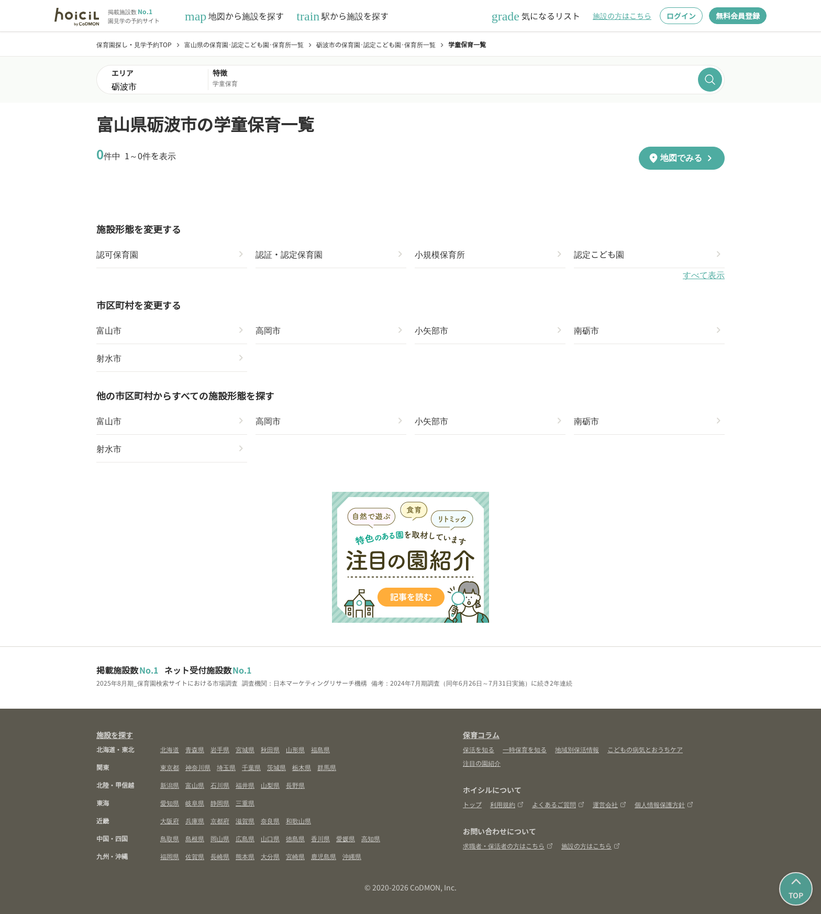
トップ (472, 804)
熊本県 (245, 856)
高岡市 (268, 330)
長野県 (295, 784)
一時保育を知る (525, 749)
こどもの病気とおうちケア (645, 749)
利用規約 (507, 804)
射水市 (108, 357)
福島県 (320, 749)
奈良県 (270, 820)
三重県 (245, 802)
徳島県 (295, 838)
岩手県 (219, 749)
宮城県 (245, 749)
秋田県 (270, 749)
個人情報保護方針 (664, 804)
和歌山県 (298, 820)
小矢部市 (431, 330)
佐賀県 (194, 856)
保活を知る (478, 749)
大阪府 (169, 820)
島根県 (194, 838)
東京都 (169, 767)
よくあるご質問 (558, 804)
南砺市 (586, 330)
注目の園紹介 (482, 762)
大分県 (270, 856)
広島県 (245, 838)
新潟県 (169, 784)
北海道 (169, 749)
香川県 (320, 838)
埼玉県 (226, 767)
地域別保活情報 (577, 749)
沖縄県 (351, 856)
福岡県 (169, 856)
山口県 (270, 838)
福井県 (245, 784)
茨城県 (276, 767)
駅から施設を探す (342, 16)
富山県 (194, 784)
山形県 (295, 749)
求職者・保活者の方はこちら (508, 845)
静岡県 (219, 802)
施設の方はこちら (622, 15)
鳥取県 (169, 838)
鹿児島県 (323, 856)
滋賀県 (245, 820)
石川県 (219, 784)
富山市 (108, 330)
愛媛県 (345, 838)
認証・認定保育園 (289, 254)
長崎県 (219, 856)
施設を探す (114, 735)
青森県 (194, 749)
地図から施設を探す (234, 16)
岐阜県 (194, 802)
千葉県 (251, 767)
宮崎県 (295, 856)
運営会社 (609, 804)
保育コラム (481, 735)
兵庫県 (194, 820)
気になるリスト (536, 16)
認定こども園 (599, 254)
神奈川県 (197, 767)
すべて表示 (704, 275)
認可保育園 (117, 254)
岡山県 (219, 838)
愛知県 (169, 802)
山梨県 (270, 784)
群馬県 (326, 767)
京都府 (219, 820)
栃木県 (301, 767)
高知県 (370, 838)
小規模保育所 (440, 254)
